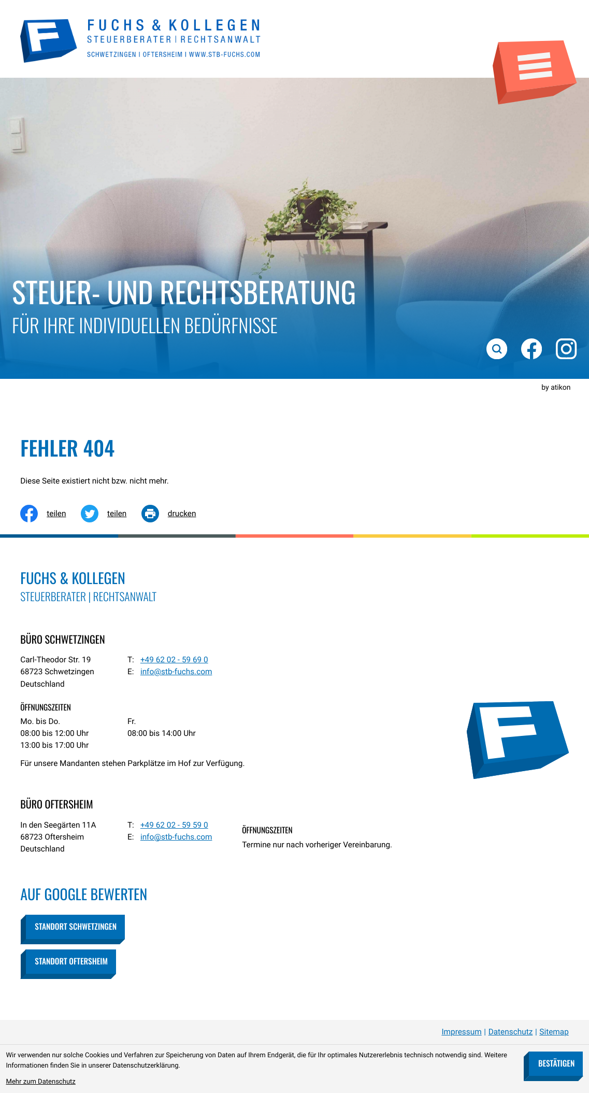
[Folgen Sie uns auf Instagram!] (565, 347)
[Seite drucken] (176, 513)
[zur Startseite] (141, 39)
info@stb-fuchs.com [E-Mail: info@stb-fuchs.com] (176, 671)
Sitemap (554, 1032)
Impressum (461, 1032)
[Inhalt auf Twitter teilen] (111, 513)
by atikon (555, 387)
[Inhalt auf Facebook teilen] (50, 513)
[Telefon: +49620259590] (174, 825)
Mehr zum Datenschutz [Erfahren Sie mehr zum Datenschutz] (41, 1082)
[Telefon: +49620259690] (174, 660)
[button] (75, 927)
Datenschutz (511, 1032)
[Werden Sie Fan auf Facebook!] (530, 347)
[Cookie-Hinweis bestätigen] (556, 1064)
